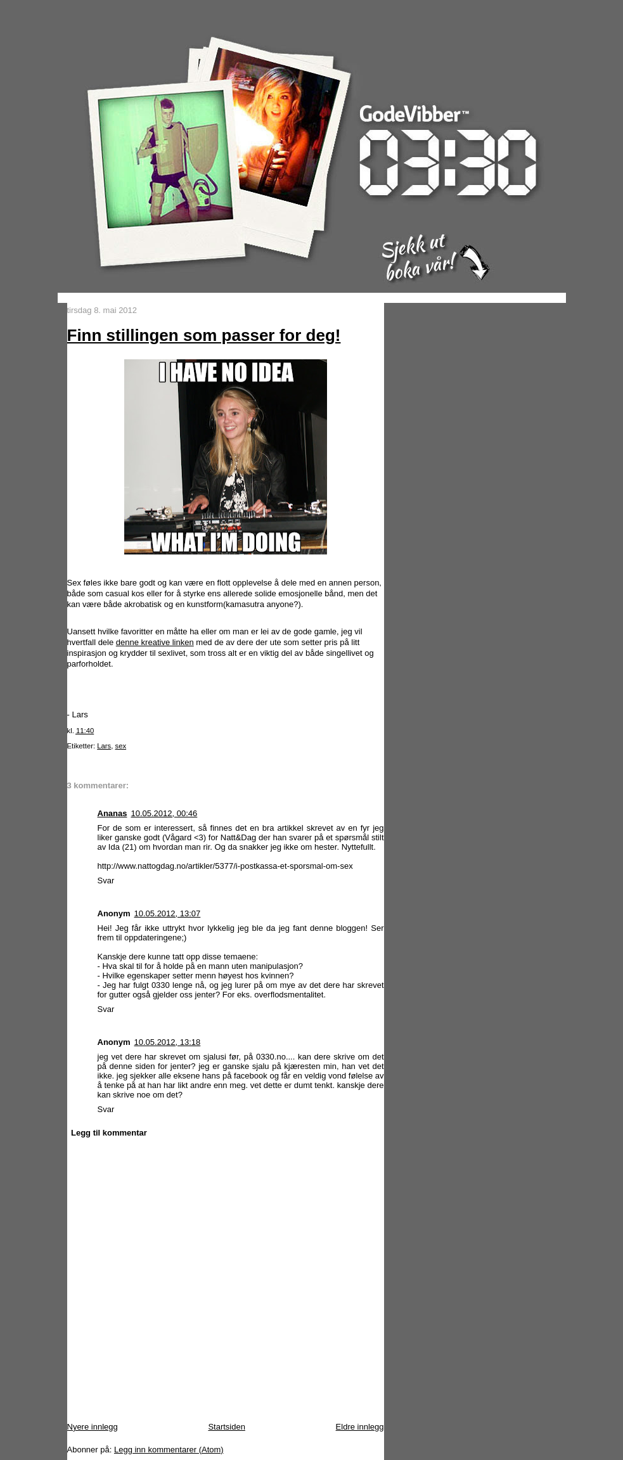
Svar (106, 880)
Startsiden (226, 1426)
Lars (104, 746)
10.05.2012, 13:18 (167, 1042)
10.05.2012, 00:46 (164, 813)
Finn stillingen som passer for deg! (204, 335)
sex (120, 746)
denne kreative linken (155, 642)
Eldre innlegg (360, 1426)
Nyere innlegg (92, 1426)
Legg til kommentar (109, 1132)
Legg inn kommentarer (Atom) (169, 1449)
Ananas (112, 813)
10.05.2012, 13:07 (167, 913)
